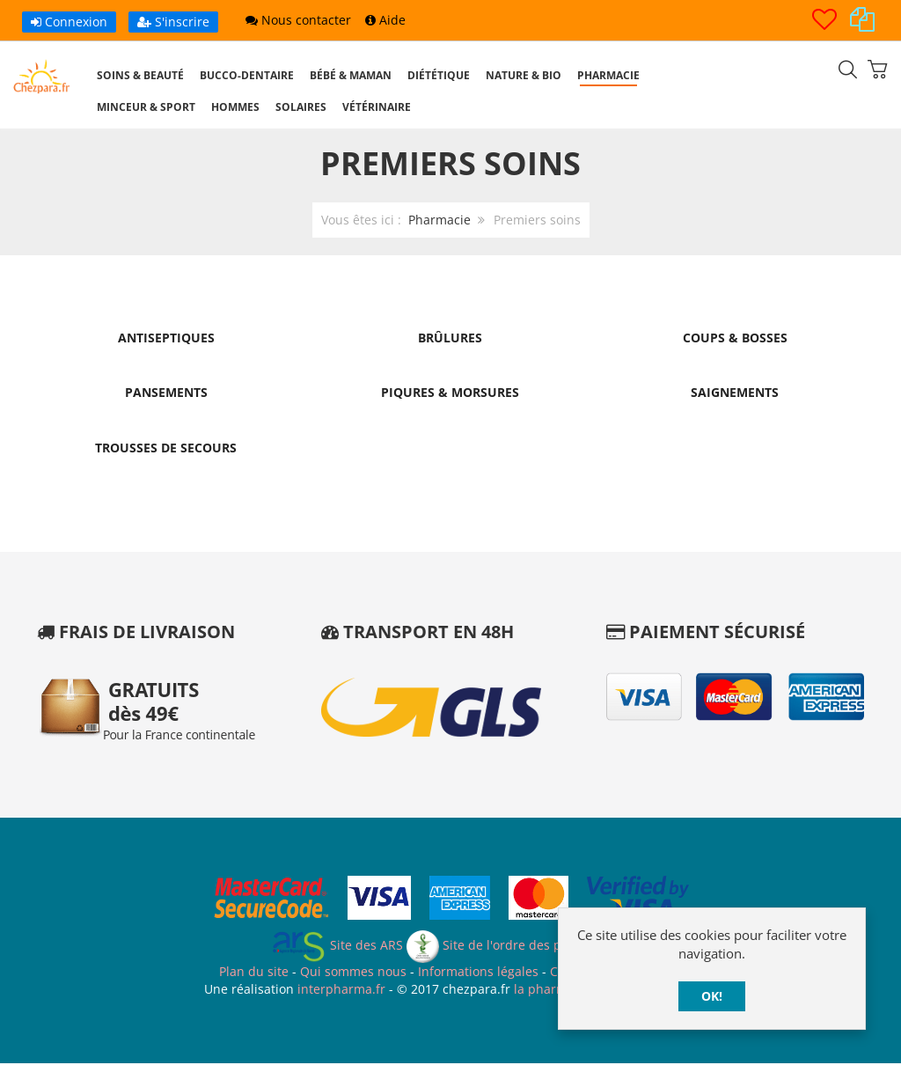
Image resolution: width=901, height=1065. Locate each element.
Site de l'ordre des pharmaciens (519, 946)
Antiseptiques (166, 337)
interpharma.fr (339, 989)
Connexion (69, 21)
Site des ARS (337, 946)
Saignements (735, 393)
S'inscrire (173, 21)
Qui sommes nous (353, 973)
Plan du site (254, 973)
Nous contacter (298, 19)
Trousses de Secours (166, 448)
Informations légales (478, 973)
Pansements (166, 393)
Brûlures (450, 337)
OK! (711, 996)
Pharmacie (439, 219)
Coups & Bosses (735, 337)
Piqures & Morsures (450, 393)
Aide (385, 19)
